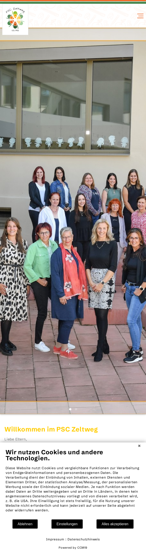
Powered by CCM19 (73, 547)
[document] (73, 483)
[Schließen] (139, 445)
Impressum (55, 539)
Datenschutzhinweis (84, 539)
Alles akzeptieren (115, 524)
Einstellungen (67, 524)
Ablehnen (25, 524)
